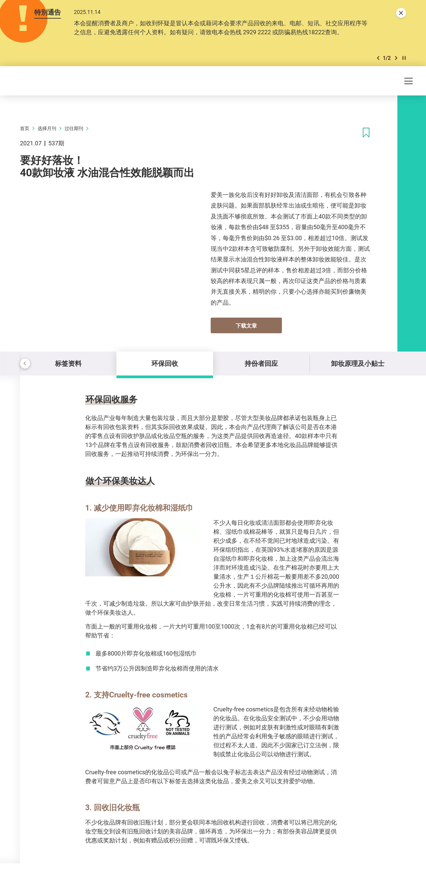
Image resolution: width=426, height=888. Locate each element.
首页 (24, 128)
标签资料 (68, 363)
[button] (378, 58)
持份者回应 (261, 363)
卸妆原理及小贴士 (357, 363)
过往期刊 (74, 128)
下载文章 (246, 325)
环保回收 (164, 363)
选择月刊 (47, 128)
